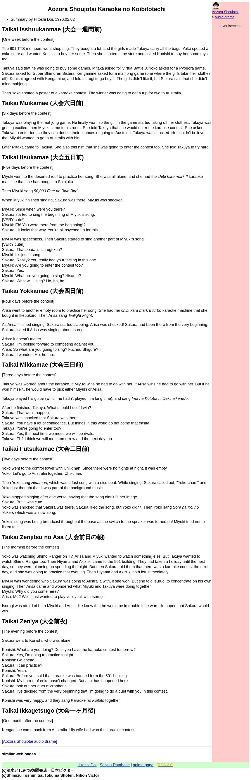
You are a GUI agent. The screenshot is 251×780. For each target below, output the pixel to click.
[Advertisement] (230, 94)
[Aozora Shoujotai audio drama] (29, 741)
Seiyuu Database (115, 765)
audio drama (224, 17)
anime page (143, 765)
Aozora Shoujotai (225, 12)
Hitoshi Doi (87, 765)
